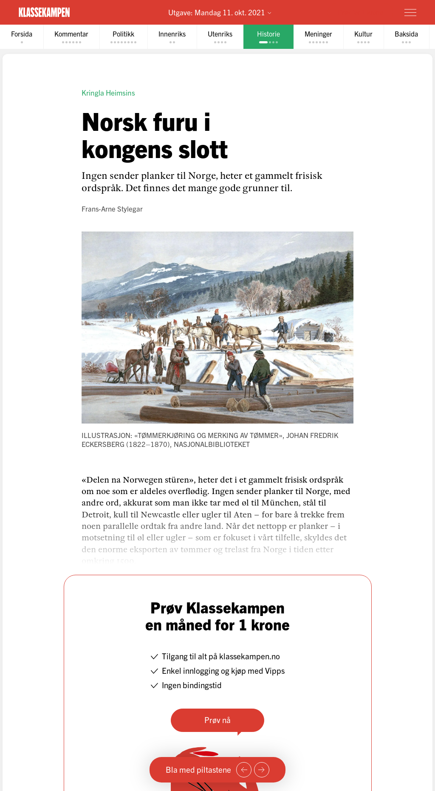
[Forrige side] (243, 769)
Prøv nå (217, 720)
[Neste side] (261, 769)
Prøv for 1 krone (360, 12)
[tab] (21, 37)
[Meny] (410, 12)
